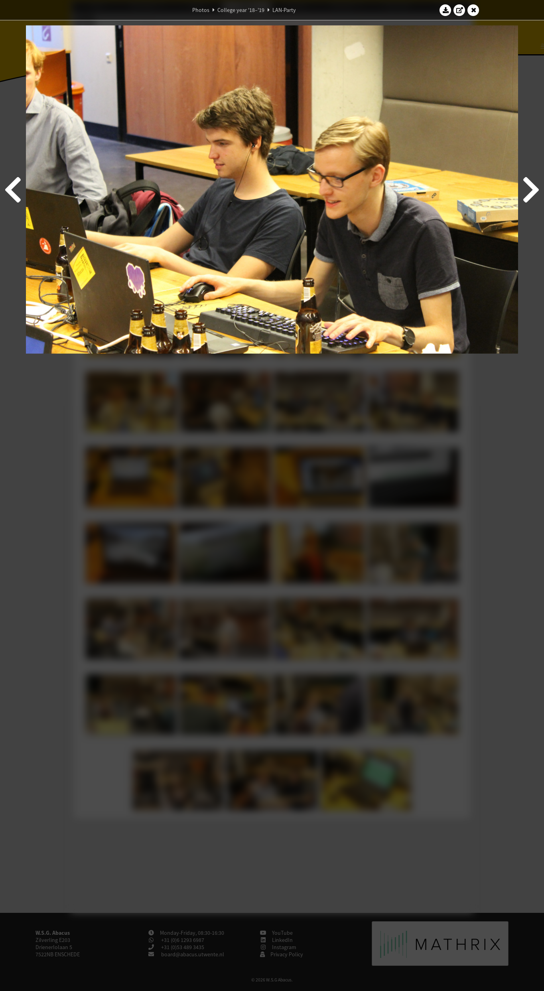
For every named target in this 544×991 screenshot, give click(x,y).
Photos (200, 10)
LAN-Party (284, 10)
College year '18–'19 (240, 10)
